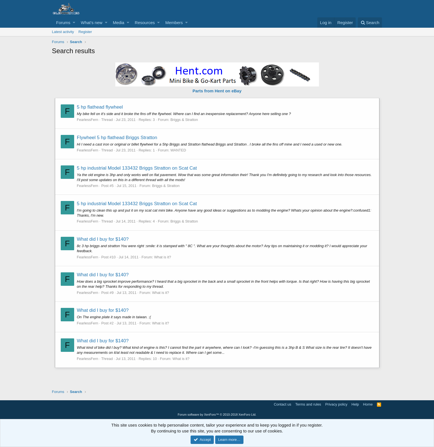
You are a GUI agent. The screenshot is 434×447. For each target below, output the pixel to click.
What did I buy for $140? (103, 239)
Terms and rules (308, 404)
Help (355, 404)
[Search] (370, 22)
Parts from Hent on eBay (217, 90)
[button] (74, 22)
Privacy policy (336, 404)
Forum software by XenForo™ (217, 414)
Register (85, 32)
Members (174, 22)
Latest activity (63, 32)
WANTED (178, 150)
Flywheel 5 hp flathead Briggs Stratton (117, 137)
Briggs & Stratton (184, 120)
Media (118, 22)
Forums (63, 22)
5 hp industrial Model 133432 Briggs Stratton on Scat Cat (137, 168)
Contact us (282, 404)
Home (368, 404)
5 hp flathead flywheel (100, 107)
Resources (145, 22)
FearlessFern (87, 120)
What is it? (162, 257)
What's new (91, 22)
